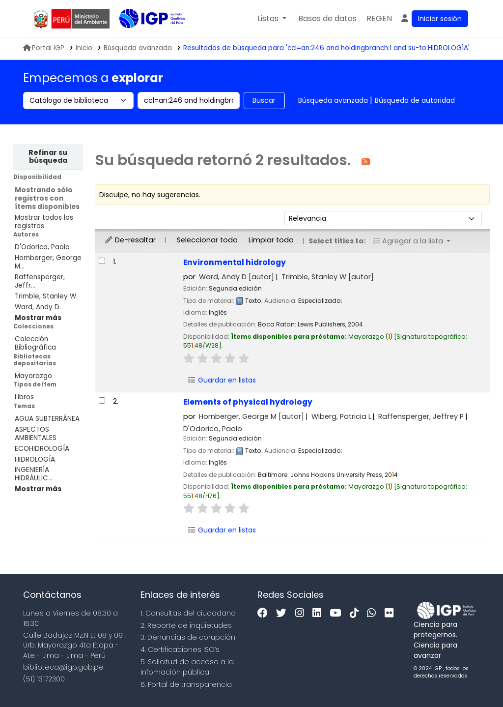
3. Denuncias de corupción (187, 637)
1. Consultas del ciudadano (188, 613)
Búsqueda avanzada (333, 100)
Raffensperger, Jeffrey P (421, 416)
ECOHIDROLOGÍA (42, 448)
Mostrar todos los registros (44, 222)
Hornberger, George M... (48, 262)
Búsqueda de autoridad (415, 100)
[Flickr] (391, 613)
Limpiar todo (271, 240)
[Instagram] (302, 613)
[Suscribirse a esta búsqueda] (365, 161)
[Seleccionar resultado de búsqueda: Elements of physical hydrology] (102, 400)
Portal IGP (43, 48)
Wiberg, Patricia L (341, 416)
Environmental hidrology (234, 262)
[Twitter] (283, 613)
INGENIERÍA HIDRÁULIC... (34, 474)
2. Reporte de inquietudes (186, 625)
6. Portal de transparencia (186, 684)
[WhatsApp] (374, 613)
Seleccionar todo (207, 240)
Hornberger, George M (251, 416)
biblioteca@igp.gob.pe (63, 667)
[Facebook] (265, 613)
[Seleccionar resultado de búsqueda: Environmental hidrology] (102, 261)
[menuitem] (379, 18)
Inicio (84, 48)
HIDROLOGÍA (35, 459)
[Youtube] (338, 613)
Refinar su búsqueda (47, 156)
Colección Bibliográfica (35, 343)
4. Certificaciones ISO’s (180, 649)
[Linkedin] (319, 613)
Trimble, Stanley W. (46, 296)
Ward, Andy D (236, 277)
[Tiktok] (356, 613)
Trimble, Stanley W (327, 277)
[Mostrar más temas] (38, 489)
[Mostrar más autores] (38, 318)
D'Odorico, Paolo (42, 247)
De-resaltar (130, 240)
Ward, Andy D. (38, 307)
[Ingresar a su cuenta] (434, 18)
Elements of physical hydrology (247, 402)
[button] (271, 18)
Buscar (264, 100)
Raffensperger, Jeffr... (40, 281)
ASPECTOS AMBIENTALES (35, 433)
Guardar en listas (222, 380)
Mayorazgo (33, 376)
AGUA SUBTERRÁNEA (47, 418)
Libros (24, 397)
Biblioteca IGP (143, 38)
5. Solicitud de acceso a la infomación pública (187, 667)
